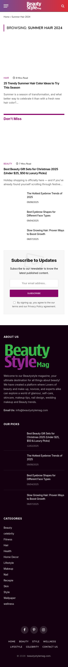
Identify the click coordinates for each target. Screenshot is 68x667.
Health (7, 551)
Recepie (8, 580)
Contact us (50, 646)
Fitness (8, 539)
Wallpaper (10, 597)
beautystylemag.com (38, 655)
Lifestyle (9, 562)
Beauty (8, 527)
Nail (6, 574)
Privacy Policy (35, 306)
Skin (6, 586)
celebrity (9, 533)
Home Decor (11, 556)
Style (7, 592)
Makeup (8, 568)
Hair (6, 545)
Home (6, 16)
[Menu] (6, 6)
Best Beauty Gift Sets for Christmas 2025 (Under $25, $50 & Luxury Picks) (43, 437)
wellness (9, 603)
